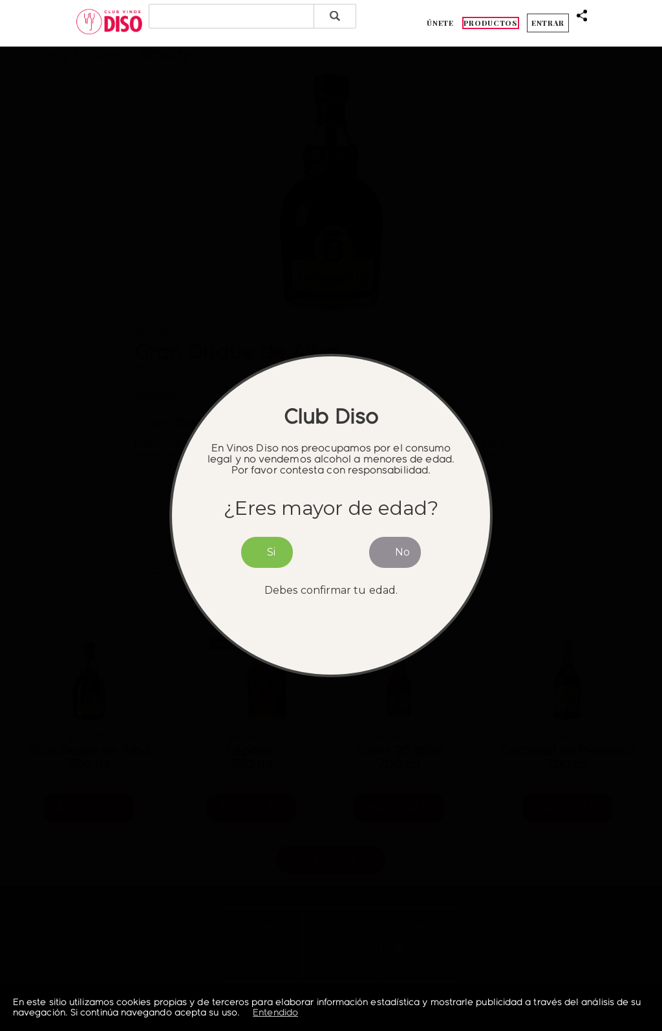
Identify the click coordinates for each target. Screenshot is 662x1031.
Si (271, 552)
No (402, 552)
